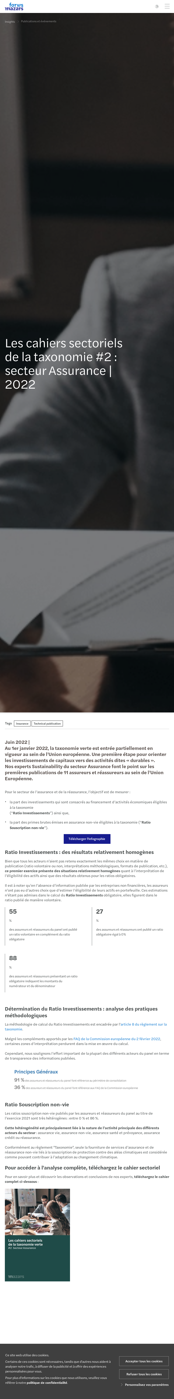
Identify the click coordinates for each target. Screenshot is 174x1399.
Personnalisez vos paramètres (144, 1384)
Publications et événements (38, 20)
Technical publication (47, 723)
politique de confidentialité (47, 1382)
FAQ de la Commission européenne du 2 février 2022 (116, 1038)
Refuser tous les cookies (144, 1374)
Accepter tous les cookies (143, 1361)
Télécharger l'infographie (86, 838)
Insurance (22, 723)
